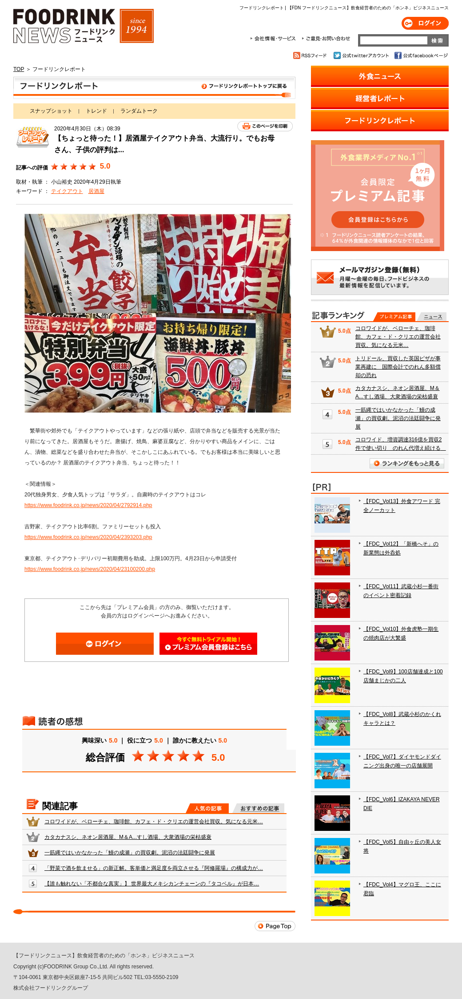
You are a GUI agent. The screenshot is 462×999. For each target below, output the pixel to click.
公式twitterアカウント (361, 55)
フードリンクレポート (154, 88)
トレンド (96, 111)
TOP (18, 69)
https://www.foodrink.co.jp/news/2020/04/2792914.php (88, 505)
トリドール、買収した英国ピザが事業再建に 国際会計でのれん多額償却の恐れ (398, 366)
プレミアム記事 (394, 316)
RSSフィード (311, 55)
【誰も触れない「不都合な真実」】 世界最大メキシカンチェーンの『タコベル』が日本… (151, 884)
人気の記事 (207, 808)
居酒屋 (96, 191)
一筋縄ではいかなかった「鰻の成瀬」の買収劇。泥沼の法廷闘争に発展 (129, 853)
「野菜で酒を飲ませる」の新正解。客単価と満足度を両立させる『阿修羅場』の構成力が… (153, 868)
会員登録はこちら (208, 644)
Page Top (275, 926)
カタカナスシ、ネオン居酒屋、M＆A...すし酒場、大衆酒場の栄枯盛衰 (127, 837)
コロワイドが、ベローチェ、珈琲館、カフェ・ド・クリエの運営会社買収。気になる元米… (153, 821)
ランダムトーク (139, 111)
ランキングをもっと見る (407, 463)
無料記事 (431, 316)
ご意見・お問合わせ (325, 38)
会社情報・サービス (274, 38)
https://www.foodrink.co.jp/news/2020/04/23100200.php (89, 569)
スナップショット (51, 111)
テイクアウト (67, 191)
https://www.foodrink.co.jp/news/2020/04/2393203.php (88, 537)
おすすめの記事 (258, 808)
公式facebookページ (420, 55)
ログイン (425, 23)
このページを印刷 (265, 126)
